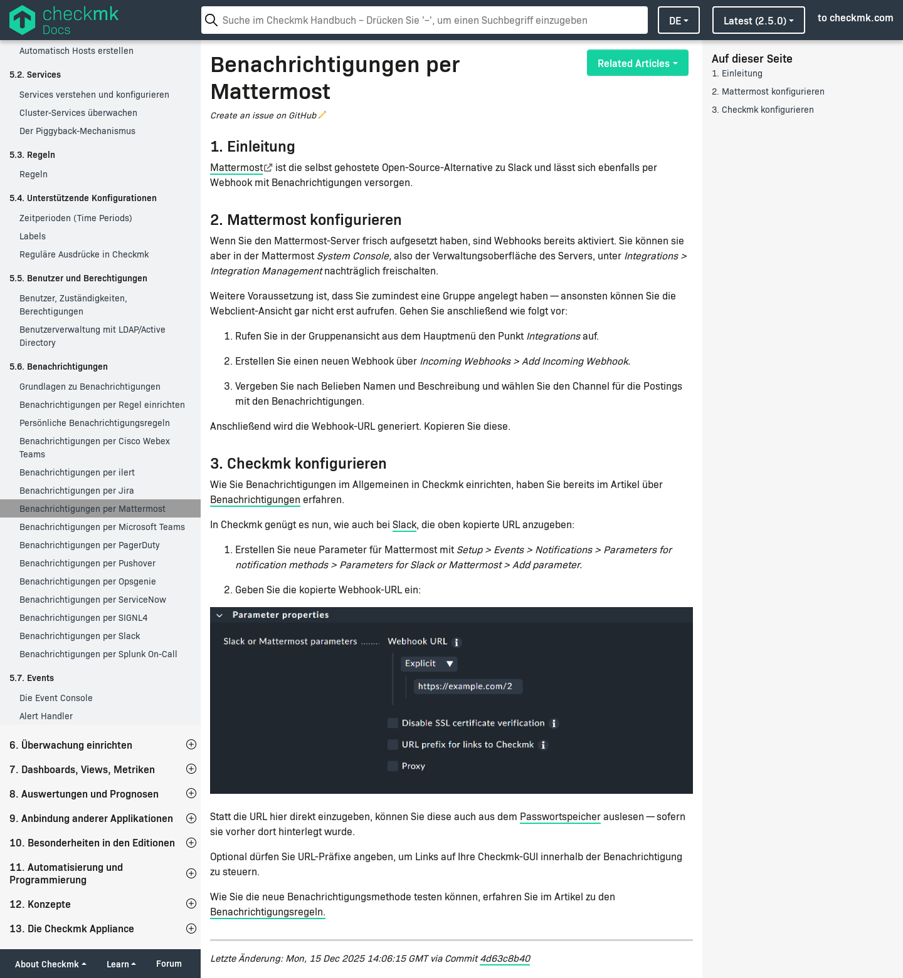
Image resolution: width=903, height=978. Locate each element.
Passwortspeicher (560, 816)
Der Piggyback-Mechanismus (77, 131)
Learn (118, 964)
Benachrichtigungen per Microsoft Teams (102, 527)
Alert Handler (46, 716)
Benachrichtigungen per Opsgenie (87, 581)
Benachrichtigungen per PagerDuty (89, 545)
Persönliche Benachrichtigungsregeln (94, 423)
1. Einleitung (737, 73)
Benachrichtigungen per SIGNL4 (83, 617)
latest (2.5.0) (755, 20)
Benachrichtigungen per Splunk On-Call (98, 654)
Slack (404, 524)
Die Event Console (56, 698)
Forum (169, 963)
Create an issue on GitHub (263, 115)
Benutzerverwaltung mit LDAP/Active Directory (92, 335)
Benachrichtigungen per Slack (79, 636)
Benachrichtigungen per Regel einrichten (102, 404)
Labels (32, 236)
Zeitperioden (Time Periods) (75, 218)
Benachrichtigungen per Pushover (87, 563)
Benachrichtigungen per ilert (77, 472)
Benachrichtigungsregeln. (267, 911)
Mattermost (236, 167)
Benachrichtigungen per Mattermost (92, 508)
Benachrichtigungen (255, 499)
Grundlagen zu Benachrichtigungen (90, 386)
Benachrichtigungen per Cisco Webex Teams (94, 447)
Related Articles (634, 63)
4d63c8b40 (505, 957)
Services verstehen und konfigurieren (94, 94)
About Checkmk (47, 964)
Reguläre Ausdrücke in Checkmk (84, 254)
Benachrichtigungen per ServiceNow (92, 599)
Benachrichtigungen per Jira (76, 490)
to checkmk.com (856, 17)
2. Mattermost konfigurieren (768, 91)
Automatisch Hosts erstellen (76, 50)
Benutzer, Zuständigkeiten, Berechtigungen (73, 304)
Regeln (33, 174)
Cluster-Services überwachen (78, 112)
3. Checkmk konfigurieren (763, 109)
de (675, 20)
